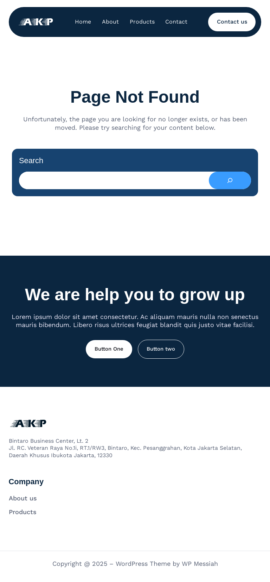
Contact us (232, 21)
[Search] (230, 180)
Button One (109, 349)
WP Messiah (200, 563)
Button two (161, 349)
